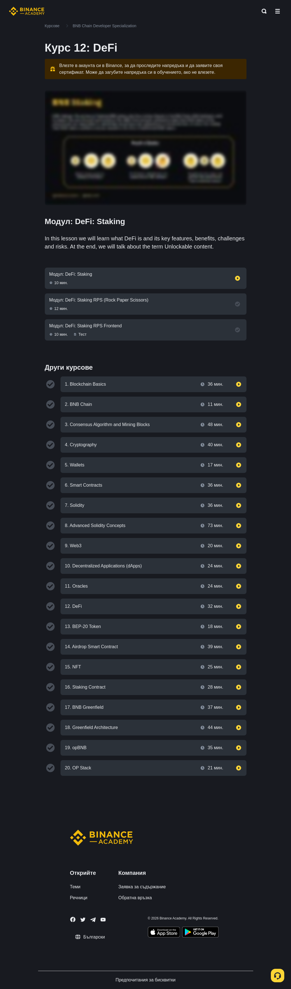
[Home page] (27, 11)
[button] (277, 11)
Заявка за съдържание (142, 886)
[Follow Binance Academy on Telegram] (93, 919)
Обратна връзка (135, 897)
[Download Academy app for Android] (200, 933)
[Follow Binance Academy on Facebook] (73, 919)
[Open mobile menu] (277, 11)
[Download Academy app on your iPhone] (164, 933)
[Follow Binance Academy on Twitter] (83, 919)
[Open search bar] (262, 11)
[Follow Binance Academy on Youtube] (103, 919)
